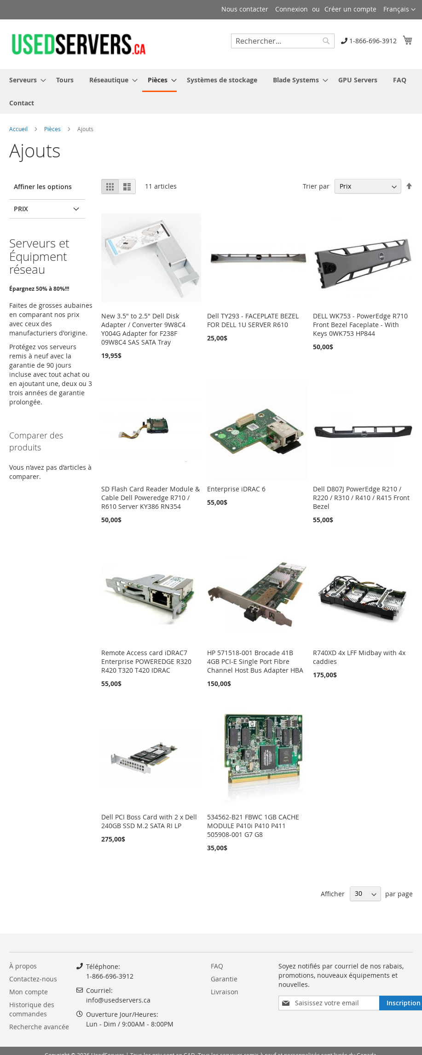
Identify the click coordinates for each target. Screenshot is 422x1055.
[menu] (211, 91)
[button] (399, 10)
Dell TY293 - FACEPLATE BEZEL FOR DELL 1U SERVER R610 (253, 320)
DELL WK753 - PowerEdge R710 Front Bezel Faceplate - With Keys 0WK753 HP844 (360, 324)
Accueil (19, 129)
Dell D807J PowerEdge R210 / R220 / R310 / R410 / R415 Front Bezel (361, 497)
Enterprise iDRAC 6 (236, 488)
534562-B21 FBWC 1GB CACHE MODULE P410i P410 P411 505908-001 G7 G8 (253, 826)
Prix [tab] (21, 208)
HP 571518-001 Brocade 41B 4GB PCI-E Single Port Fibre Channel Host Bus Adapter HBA (255, 661)
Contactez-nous (33, 978)
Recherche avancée (39, 1026)
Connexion (291, 9)
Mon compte (28, 991)
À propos (23, 966)
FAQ (217, 966)
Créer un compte (350, 9)
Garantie (224, 978)
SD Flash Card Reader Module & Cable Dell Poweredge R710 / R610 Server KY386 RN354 (150, 497)
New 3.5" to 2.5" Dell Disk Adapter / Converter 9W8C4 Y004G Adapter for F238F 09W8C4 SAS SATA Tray (143, 328)
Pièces (53, 129)
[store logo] (78, 44)
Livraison (224, 991)
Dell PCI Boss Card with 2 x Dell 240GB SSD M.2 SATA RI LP (149, 821)
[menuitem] (25, 80)
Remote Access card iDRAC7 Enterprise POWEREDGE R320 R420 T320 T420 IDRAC (146, 661)
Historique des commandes (31, 1009)
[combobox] (283, 41)
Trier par (316, 186)
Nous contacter (244, 9)
